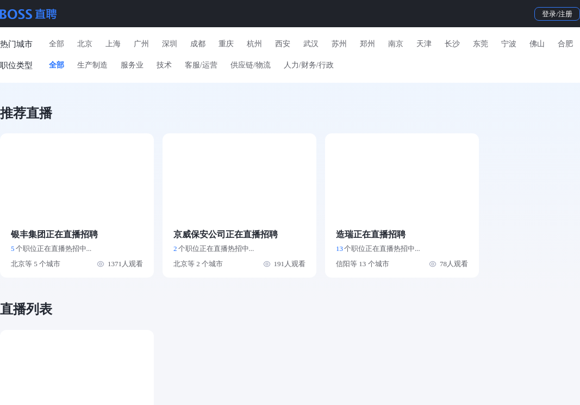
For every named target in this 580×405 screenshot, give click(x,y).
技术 (164, 65)
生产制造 (92, 65)
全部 (56, 44)
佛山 (537, 44)
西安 (282, 44)
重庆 (226, 44)
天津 (424, 44)
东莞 (480, 44)
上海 (113, 44)
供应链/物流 (250, 65)
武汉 (311, 44)
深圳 (169, 44)
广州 (141, 44)
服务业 (132, 65)
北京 (84, 44)
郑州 (367, 44)
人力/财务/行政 (309, 65)
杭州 (254, 44)
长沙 (452, 44)
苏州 (339, 44)
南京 (395, 44)
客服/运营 (201, 65)
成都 (197, 44)
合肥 (565, 44)
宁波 (508, 44)
